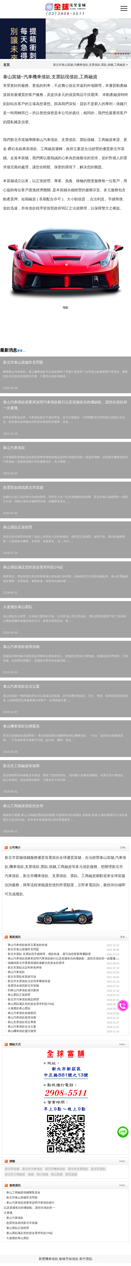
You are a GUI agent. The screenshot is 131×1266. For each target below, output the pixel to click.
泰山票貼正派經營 (17, 527)
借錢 (31, 1174)
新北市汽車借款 (32, 1168)
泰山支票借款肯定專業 (22, 1022)
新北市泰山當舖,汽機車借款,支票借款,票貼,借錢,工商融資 (89, 64)
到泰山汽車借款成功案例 (23, 990)
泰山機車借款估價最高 (21, 726)
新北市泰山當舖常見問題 (23, 362)
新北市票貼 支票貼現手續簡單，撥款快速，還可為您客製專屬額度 (49, 954)
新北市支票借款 (78, 1168)
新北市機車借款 (55, 1168)
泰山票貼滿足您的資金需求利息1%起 (33, 567)
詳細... (123, 847)
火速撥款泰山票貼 (17, 607)
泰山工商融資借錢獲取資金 (23, 1192)
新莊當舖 (71, 1174)
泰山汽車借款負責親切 (22, 1013)
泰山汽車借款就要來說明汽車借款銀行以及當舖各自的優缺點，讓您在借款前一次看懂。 (65, 405)
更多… (21, 350)
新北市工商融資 (15, 1174)
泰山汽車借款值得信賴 (21, 647)
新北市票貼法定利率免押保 (25, 967)
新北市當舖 (12, 1168)
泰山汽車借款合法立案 (21, 686)
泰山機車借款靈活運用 (22, 1031)
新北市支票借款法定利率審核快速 (29, 981)
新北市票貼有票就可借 (22, 976)
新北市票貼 (98, 1168)
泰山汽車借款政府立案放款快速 (27, 944)
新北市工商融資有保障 (21, 766)
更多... (123, 936)
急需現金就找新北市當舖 (23, 487)
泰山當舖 (56, 1174)
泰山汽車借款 (14, 448)
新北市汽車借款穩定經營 (23, 999)
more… (123, 1044)
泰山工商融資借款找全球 (23, 806)
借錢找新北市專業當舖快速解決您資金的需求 (36, 962)
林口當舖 (42, 1174)
